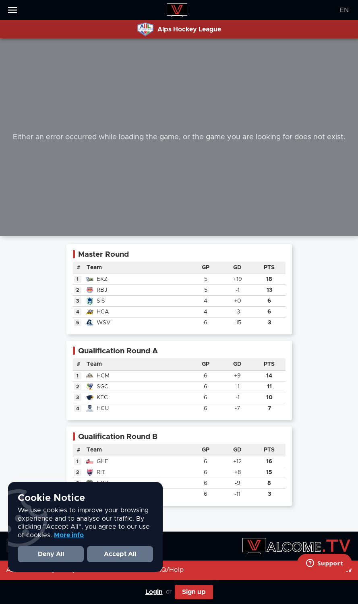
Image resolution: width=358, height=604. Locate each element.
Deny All (51, 554)
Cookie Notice (51, 498)
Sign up (194, 592)
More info (69, 535)
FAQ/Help (168, 570)
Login (154, 592)
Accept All (120, 554)
